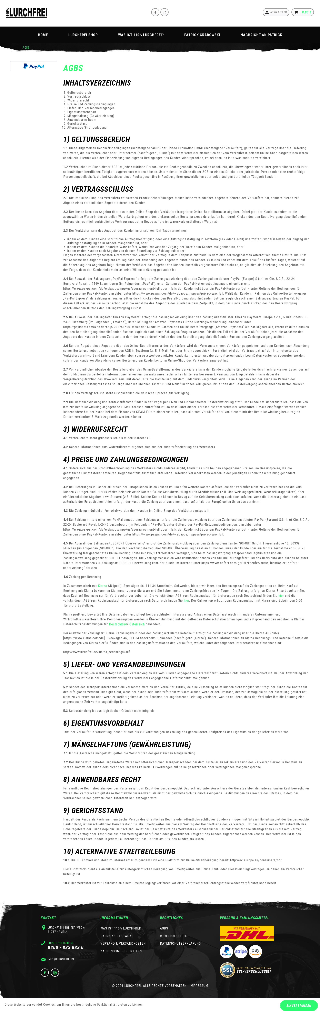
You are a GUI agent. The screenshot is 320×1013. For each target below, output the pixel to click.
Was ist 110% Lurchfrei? (121, 928)
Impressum (199, 986)
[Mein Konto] (276, 12)
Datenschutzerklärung (180, 943)
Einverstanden (299, 1005)
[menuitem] (276, 12)
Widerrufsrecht (174, 936)
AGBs (164, 928)
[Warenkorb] (302, 12)
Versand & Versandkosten (123, 943)
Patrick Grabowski (116, 936)
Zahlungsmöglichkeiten (121, 951)
